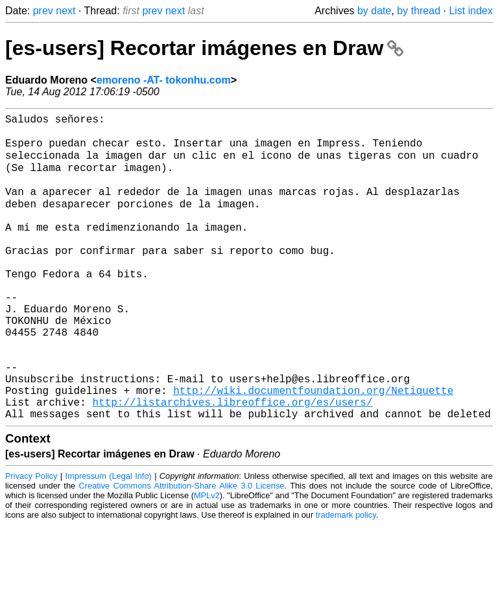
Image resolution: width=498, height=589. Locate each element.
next (65, 10)
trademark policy (346, 579)
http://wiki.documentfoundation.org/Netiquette (313, 449)
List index (471, 10)
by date (374, 10)
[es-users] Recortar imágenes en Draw (204, 48)
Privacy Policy (31, 540)
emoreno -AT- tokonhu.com (164, 80)
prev (43, 10)
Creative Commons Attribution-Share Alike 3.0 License (182, 550)
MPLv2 (207, 559)
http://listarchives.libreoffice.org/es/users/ (232, 463)
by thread (418, 10)
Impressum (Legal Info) (108, 540)
